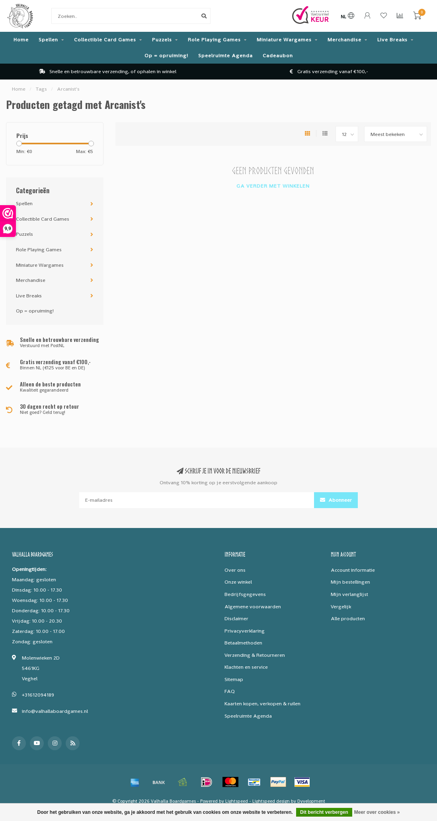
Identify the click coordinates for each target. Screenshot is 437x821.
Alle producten (348, 618)
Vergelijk (341, 606)
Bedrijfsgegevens (245, 594)
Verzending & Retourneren (254, 655)
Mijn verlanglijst (349, 594)
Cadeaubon (278, 55)
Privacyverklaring (244, 630)
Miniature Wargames (284, 39)
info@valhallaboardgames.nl (55, 711)
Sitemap (233, 679)
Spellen (48, 39)
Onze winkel (238, 581)
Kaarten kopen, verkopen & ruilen (262, 703)
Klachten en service (246, 667)
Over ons (235, 570)
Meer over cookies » (377, 812)
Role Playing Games (214, 39)
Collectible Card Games (105, 39)
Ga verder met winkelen (273, 185)
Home (21, 39)
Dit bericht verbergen (324, 812)
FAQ (229, 691)
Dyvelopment (311, 801)
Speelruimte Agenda (225, 55)
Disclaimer (236, 618)
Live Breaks (392, 39)
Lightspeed (236, 801)
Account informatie (353, 570)
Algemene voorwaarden (252, 606)
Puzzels (162, 39)
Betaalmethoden (243, 642)
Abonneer (336, 500)
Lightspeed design (271, 801)
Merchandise (344, 39)
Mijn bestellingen (350, 581)
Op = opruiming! (166, 55)
